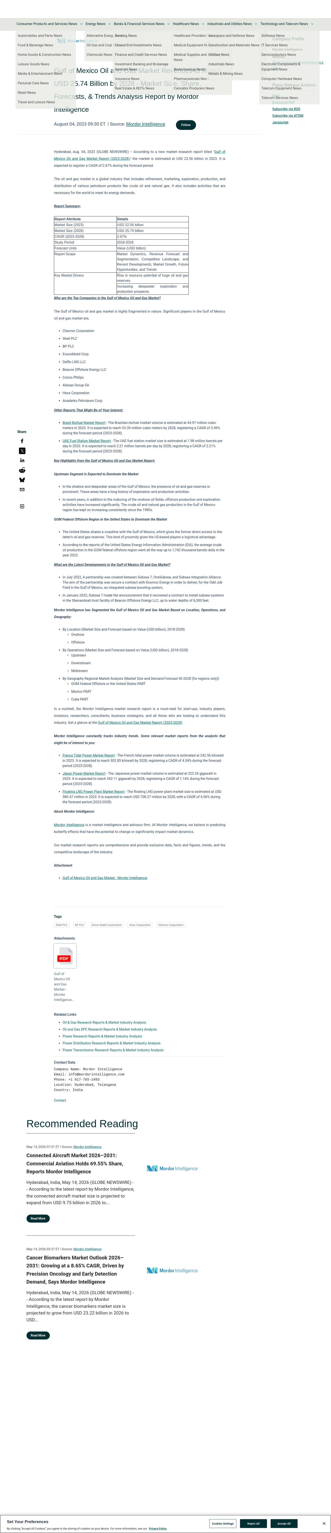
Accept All (284, 1525)
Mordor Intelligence (145, 124)
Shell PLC (61, 925)
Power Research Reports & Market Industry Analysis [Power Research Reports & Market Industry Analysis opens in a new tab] (102, 1036)
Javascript (280, 122)
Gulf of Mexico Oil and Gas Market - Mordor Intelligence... (64, 987)
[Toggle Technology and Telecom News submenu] (312, 24)
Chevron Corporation (170, 925)
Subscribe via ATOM (287, 116)
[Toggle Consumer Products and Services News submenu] (81, 24)
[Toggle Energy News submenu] (109, 24)
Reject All (253, 1525)
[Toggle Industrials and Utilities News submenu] (256, 24)
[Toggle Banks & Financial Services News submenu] (168, 24)
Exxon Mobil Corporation (107, 925)
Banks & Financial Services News (139, 24)
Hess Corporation (140, 925)
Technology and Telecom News (284, 24)
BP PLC (79, 925)
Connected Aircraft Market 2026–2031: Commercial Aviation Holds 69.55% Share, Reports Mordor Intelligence (75, 1163)
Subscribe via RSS (286, 109)
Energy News (95, 24)
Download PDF (283, 102)
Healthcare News (186, 24)
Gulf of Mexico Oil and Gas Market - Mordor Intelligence (105, 878)
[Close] (324, 1525)
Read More (38, 1218)
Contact (60, 1100)
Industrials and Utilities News (229, 24)
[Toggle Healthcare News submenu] (203, 24)
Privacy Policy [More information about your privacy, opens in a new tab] (157, 1530)
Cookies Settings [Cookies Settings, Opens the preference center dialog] (223, 1525)
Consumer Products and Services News (47, 24)
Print (276, 96)
